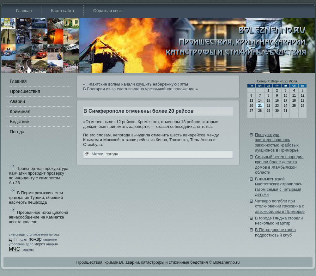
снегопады (17, 234)
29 (268, 110)
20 (251, 105)
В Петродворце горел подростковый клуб (275, 232)
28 (260, 110)
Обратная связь (108, 10)
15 (268, 100)
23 (277, 105)
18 (294, 100)
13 (251, 100)
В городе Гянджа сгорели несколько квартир (279, 220)
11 (294, 95)
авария (52, 244)
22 (268, 105)
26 (302, 105)
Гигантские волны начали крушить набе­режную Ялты (137, 84)
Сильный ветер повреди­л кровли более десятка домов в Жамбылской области (279, 164)
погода (54, 234)
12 (302, 95)
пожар (35, 239)
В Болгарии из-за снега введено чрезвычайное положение (138, 89)
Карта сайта (62, 10)
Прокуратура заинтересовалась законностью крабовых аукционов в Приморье (277, 142)
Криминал (20, 111)
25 (294, 105)
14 (260, 100)
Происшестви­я (25, 91)
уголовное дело (21, 244)
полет (23, 239)
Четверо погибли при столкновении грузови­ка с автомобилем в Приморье (280, 206)
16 (277, 100)
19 (302, 100)
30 (277, 110)
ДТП (13, 239)
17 (285, 100)
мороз (39, 244)
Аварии (17, 101)
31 (285, 110)
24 (285, 105)
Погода (17, 131)
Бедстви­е (19, 121)
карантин (50, 239)
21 (260, 105)
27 (251, 110)
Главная (24, 10)
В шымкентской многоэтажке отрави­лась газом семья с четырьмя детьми (278, 187)
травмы (27, 249)
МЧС (14, 249)
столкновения (37, 234)
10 (285, 95)
